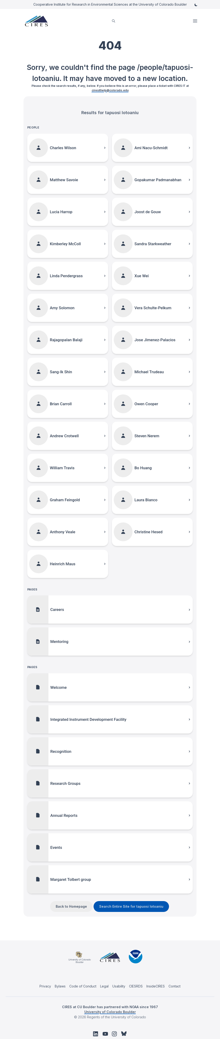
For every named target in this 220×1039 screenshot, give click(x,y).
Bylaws (60, 986)
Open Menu (195, 21)
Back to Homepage (71, 906)
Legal (104, 986)
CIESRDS (136, 986)
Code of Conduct (82, 986)
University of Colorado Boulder (110, 1012)
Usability (118, 986)
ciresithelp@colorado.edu (110, 90)
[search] (113, 21)
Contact (175, 986)
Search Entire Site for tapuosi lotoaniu (131, 906)
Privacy (45, 986)
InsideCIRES (155, 986)
